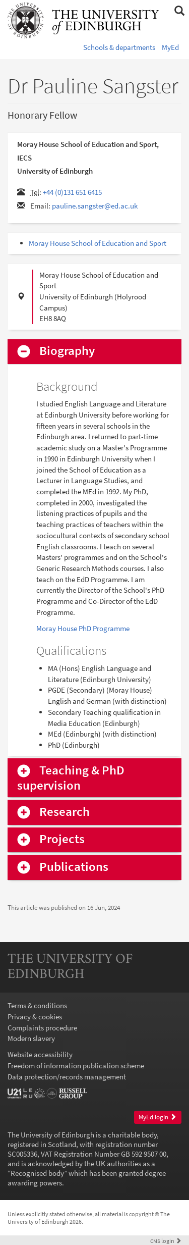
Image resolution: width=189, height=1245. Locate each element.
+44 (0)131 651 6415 (72, 192)
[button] (179, 11)
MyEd (170, 47)
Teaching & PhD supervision (70, 778)
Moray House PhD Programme (83, 628)
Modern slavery (31, 1038)
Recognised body (37, 1173)
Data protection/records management (67, 1076)
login (165, 1240)
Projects (62, 839)
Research (64, 812)
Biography (67, 351)
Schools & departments (119, 47)
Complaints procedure (42, 1027)
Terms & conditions (37, 1005)
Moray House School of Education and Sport (97, 243)
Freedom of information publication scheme (76, 1065)
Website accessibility (40, 1054)
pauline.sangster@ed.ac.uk (95, 206)
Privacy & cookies (35, 1016)
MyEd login (157, 1117)
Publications (73, 867)
